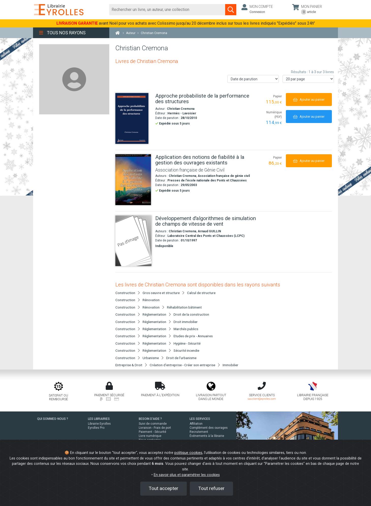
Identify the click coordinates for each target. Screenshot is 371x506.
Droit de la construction (191, 314)
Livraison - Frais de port (155, 428)
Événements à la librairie (207, 436)
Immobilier (230, 365)
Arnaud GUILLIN (209, 231)
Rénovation (151, 300)
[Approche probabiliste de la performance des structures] (133, 118)
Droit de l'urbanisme (181, 358)
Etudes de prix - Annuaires (193, 336)
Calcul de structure (201, 293)
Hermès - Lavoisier (181, 113)
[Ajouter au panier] (309, 99)
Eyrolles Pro (96, 428)
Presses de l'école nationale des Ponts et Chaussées (207, 180)
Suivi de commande (153, 423)
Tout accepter (163, 488)
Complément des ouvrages (209, 428)
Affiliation (196, 423)
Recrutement (199, 432)
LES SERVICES (200, 419)
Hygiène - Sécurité (187, 343)
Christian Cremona (180, 109)
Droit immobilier (186, 322)
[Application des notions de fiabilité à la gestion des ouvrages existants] (133, 179)
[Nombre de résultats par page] (308, 79)
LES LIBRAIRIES (99, 419)
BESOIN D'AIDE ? (150, 419)
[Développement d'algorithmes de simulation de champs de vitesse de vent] (133, 241)
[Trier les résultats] (253, 79)
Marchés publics (186, 329)
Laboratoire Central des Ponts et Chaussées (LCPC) (205, 236)
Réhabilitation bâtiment (184, 307)
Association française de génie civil (224, 176)
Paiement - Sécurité (152, 432)
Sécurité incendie (186, 350)
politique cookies (188, 453)
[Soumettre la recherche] (230, 9)
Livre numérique (150, 436)
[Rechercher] (167, 9)
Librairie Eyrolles (99, 423)
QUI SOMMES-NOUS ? (52, 419)
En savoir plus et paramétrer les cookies (187, 475)
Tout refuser (211, 488)
